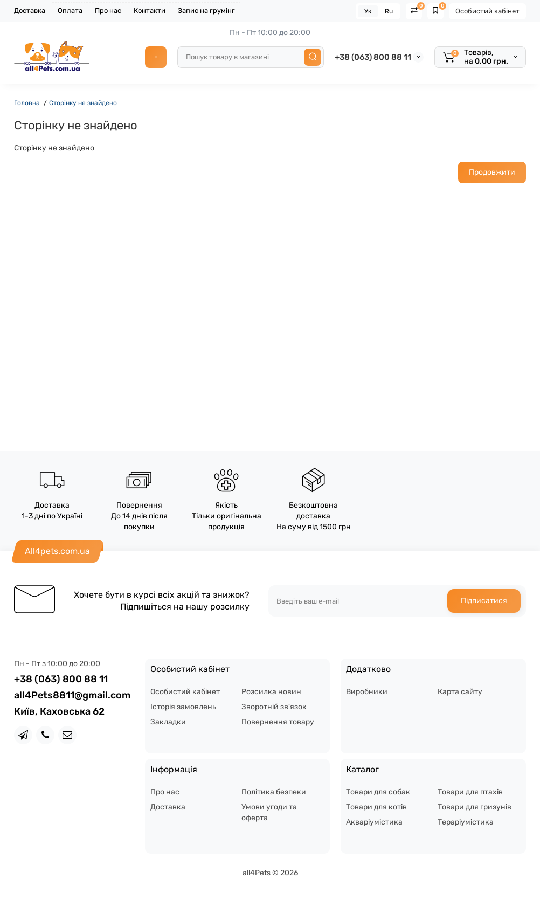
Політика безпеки (273, 792)
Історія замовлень (183, 706)
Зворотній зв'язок (274, 706)
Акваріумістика (374, 822)
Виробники (366, 691)
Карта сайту (460, 691)
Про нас (108, 10)
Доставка (29, 10)
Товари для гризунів (474, 807)
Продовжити (492, 172)
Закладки (168, 721)
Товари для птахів (470, 792)
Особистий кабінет (487, 11)
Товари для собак (378, 792)
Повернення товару (277, 721)
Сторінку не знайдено (83, 103)
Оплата (70, 10)
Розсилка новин (271, 691)
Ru (389, 11)
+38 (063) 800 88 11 (373, 57)
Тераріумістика (466, 822)
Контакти (149, 10)
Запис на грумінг (206, 10)
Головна (27, 103)
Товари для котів (376, 807)
